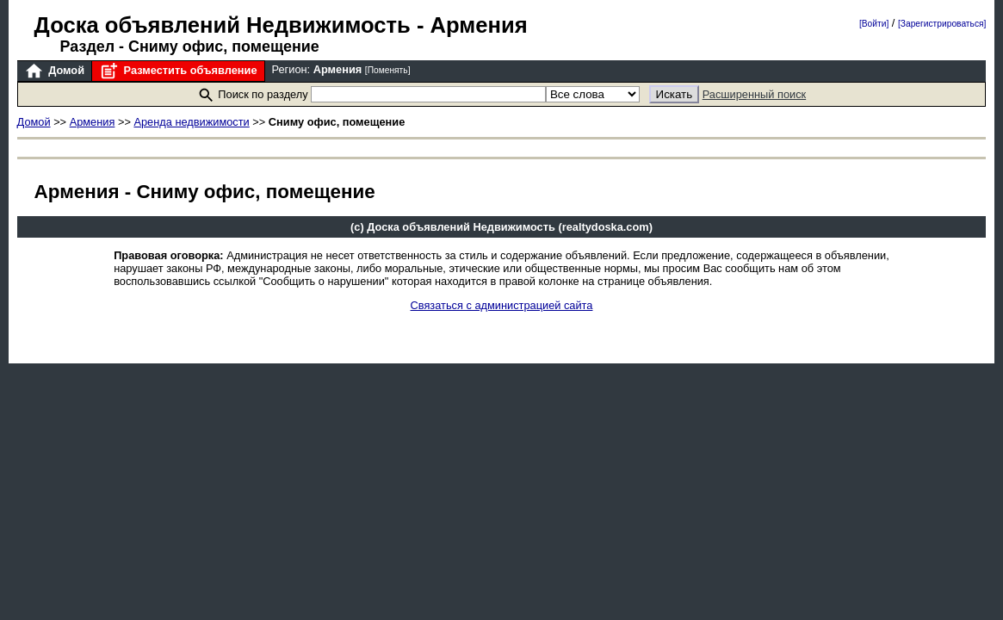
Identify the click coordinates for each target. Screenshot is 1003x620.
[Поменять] (388, 70)
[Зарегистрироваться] (942, 23)
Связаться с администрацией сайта (502, 305)
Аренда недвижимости (191, 121)
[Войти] (873, 23)
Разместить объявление (178, 71)
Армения (92, 121)
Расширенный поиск (755, 94)
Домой (54, 71)
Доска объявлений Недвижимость (222, 25)
